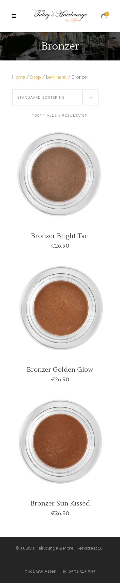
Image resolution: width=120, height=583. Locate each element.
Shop (35, 77)
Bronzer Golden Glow (60, 370)
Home (18, 77)
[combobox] (55, 97)
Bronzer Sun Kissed (60, 503)
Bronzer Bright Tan (60, 236)
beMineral (56, 77)
